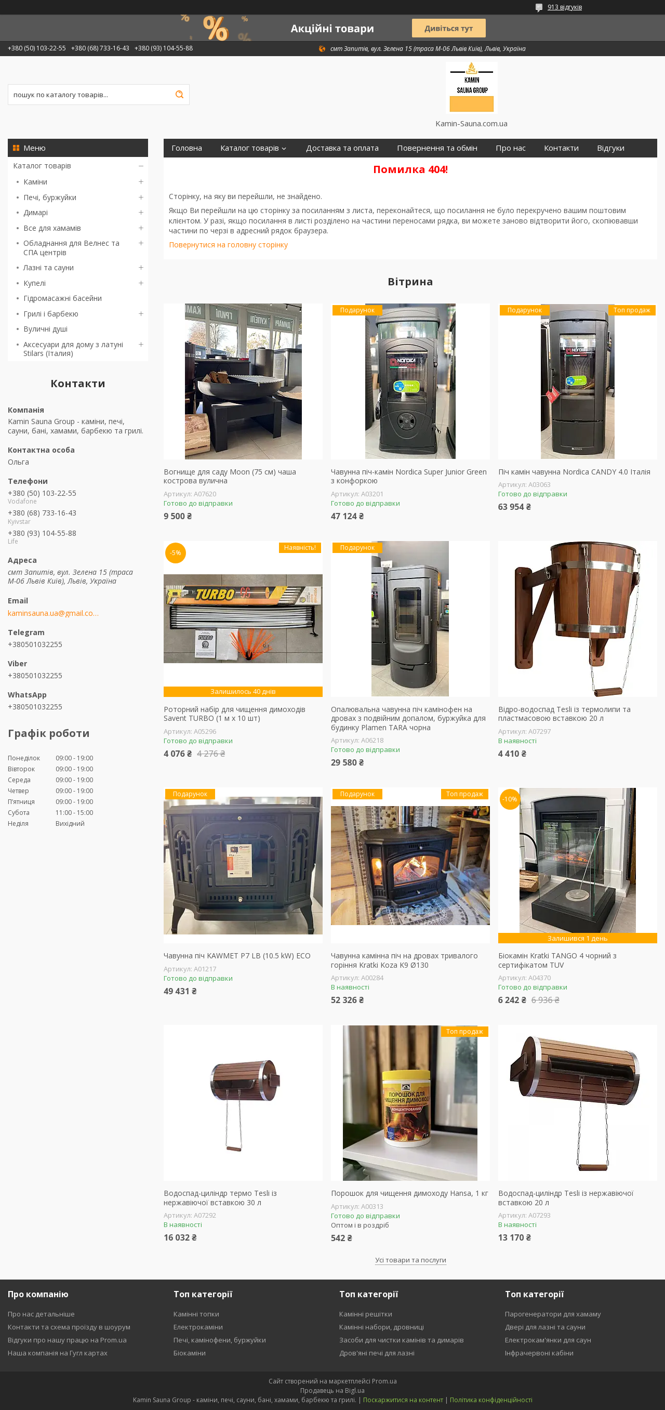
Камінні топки (196, 1314)
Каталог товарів (42, 165)
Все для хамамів (52, 228)
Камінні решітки (365, 1314)
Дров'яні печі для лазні (377, 1353)
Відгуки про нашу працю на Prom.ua (67, 1340)
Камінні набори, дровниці (381, 1327)
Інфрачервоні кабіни (539, 1353)
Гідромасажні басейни (62, 298)
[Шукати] (179, 94)
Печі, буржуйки (49, 197)
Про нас (511, 148)
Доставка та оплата (342, 148)
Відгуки (610, 148)
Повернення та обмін (437, 148)
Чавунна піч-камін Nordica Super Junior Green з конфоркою (409, 476)
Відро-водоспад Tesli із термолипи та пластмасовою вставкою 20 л (564, 714)
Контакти (561, 148)
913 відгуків (565, 7)
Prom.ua (384, 1381)
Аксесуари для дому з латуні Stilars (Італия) (73, 349)
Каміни (35, 182)
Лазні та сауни (48, 267)
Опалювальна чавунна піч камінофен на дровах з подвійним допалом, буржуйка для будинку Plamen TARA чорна (408, 718)
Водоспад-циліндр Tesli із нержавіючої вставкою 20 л (566, 1198)
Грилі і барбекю (50, 314)
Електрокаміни (198, 1327)
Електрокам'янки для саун (548, 1340)
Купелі (34, 283)
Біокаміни (190, 1353)
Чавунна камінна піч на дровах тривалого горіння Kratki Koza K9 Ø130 (404, 960)
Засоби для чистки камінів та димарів (401, 1340)
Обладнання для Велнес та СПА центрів (71, 247)
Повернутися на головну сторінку (228, 244)
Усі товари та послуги (410, 1259)
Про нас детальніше (41, 1314)
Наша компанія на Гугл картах (58, 1353)
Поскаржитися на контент (403, 1399)
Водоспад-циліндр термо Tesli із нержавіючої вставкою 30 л (220, 1198)
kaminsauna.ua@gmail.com (53, 613)
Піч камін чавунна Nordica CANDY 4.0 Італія (574, 472)
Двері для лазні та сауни (545, 1327)
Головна (186, 148)
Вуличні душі (45, 329)
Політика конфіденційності (491, 1399)
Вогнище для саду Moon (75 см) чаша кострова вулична (230, 476)
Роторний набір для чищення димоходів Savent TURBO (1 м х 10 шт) (234, 714)
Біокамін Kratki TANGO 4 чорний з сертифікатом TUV (557, 960)
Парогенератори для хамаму (553, 1314)
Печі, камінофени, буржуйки (220, 1340)
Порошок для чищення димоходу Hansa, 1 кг (409, 1193)
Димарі (35, 212)
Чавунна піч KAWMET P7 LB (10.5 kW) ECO (237, 955)
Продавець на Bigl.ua (332, 1390)
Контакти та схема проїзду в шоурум (69, 1327)
